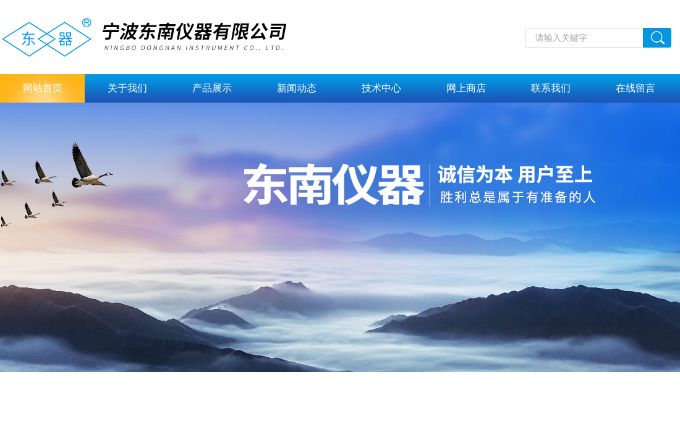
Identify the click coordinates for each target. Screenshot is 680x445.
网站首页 (42, 88)
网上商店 (466, 88)
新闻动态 (297, 88)
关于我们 (127, 88)
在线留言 (635, 88)
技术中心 (381, 88)
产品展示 (212, 88)
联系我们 (551, 88)
